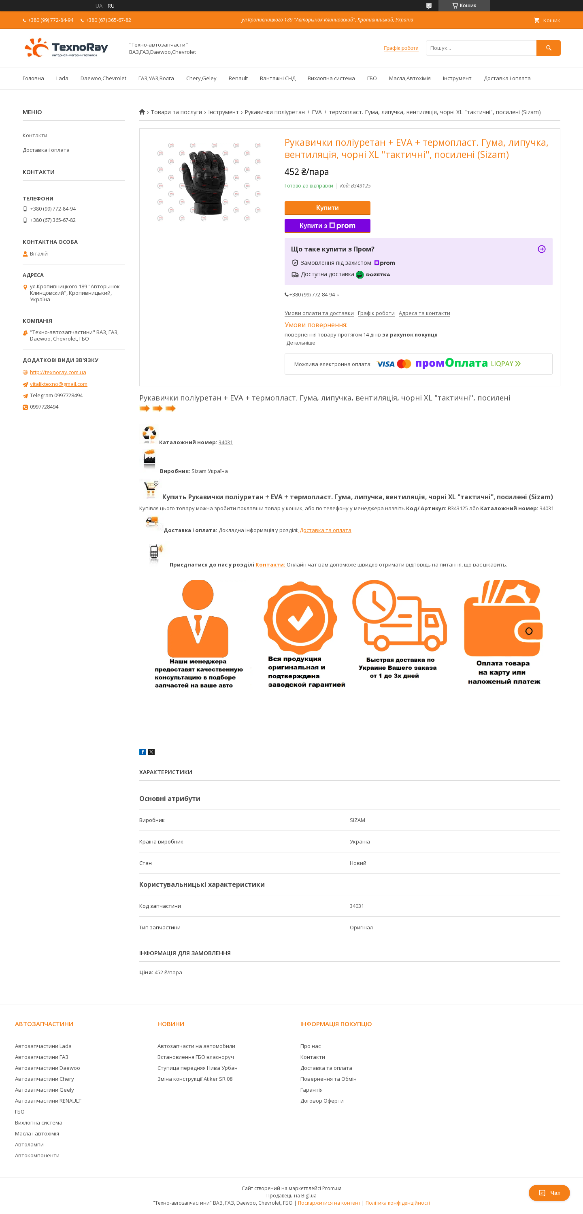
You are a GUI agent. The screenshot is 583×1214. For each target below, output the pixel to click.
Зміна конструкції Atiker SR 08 (194, 1078)
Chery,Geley (201, 78)
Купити (327, 207)
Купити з (327, 226)
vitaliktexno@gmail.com (58, 384)
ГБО (372, 78)
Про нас (310, 1046)
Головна (33, 78)
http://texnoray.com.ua (58, 372)
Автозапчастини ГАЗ (41, 1057)
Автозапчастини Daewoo (47, 1067)
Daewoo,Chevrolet (103, 78)
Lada (62, 78)
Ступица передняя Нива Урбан (197, 1067)
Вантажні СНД (278, 78)
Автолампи (29, 1144)
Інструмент (457, 78)
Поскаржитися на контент (329, 1202)
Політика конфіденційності (398, 1202)
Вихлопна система (331, 78)
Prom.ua (332, 1188)
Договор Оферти (322, 1100)
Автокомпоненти (37, 1155)
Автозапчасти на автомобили (196, 1046)
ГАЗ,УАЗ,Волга (156, 78)
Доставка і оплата (507, 78)
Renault (238, 78)
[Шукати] (548, 48)
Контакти (35, 135)
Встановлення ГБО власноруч (195, 1057)
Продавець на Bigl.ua (291, 1195)
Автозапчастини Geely (44, 1089)
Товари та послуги (176, 112)
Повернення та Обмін (328, 1078)
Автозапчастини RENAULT (48, 1100)
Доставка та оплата (324, 530)
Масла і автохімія (37, 1133)
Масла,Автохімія (410, 78)
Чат (549, 1193)
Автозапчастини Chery (44, 1078)
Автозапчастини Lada (43, 1046)
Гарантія (311, 1089)
